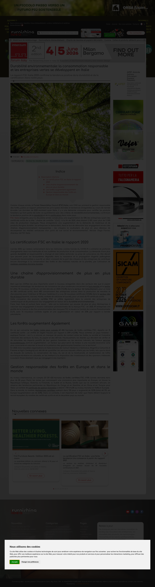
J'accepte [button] (14, 562)
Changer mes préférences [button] (30, 562)
